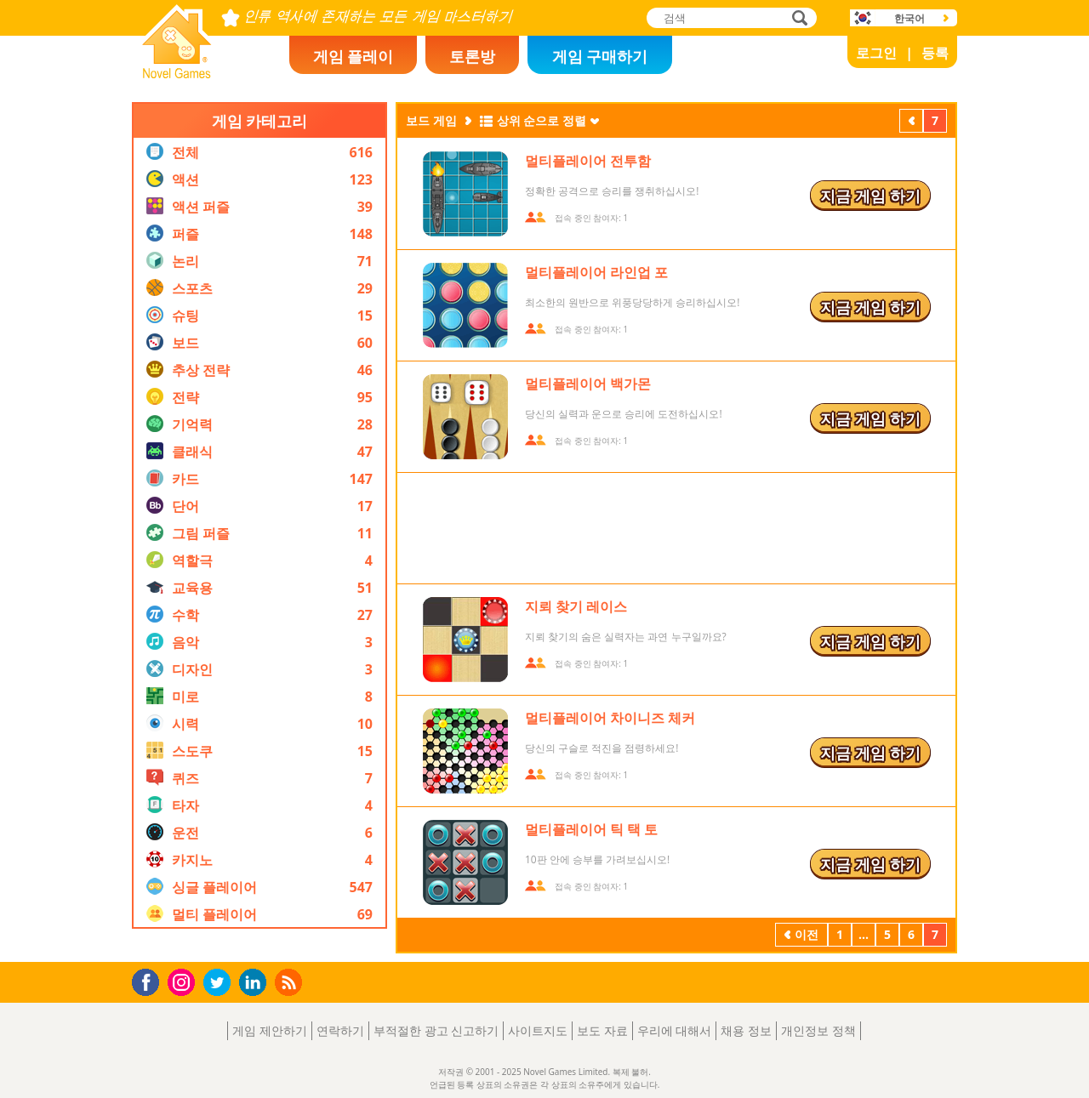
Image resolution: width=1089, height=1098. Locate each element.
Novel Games (174, 73)
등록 (935, 52)
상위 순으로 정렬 (541, 120)
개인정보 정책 (818, 1030)
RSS (290, 982)
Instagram (184, 981)
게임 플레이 (353, 56)
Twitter (220, 983)
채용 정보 (746, 1030)
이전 (911, 122)
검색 (797, 19)
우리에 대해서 (674, 1030)
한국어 (909, 18)
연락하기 (340, 1030)
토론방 (472, 56)
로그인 (876, 52)
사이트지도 (537, 1030)
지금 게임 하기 (870, 195)
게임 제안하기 (269, 1030)
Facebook (150, 980)
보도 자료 (602, 1030)
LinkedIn (255, 983)
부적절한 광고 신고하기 (436, 1030)
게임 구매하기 (600, 56)
